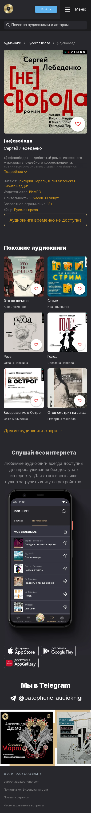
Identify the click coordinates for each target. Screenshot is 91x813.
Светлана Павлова (60, 363)
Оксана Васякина (16, 363)
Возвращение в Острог (23, 413)
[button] (46, 9)
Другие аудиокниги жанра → (33, 430)
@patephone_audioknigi (46, 697)
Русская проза (39, 43)
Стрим (52, 301)
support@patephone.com (22, 781)
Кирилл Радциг (16, 186)
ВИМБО (35, 192)
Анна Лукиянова (15, 307)
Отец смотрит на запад (67, 413)
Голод (52, 356)
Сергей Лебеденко (23, 148)
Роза (8, 356)
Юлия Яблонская (61, 181)
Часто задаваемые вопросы (24, 805)
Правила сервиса (16, 797)
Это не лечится (16, 301)
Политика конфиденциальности (26, 789)
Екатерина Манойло (61, 419)
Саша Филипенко (16, 419)
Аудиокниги (12, 43)
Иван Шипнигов (58, 307)
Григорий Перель (32, 181)
